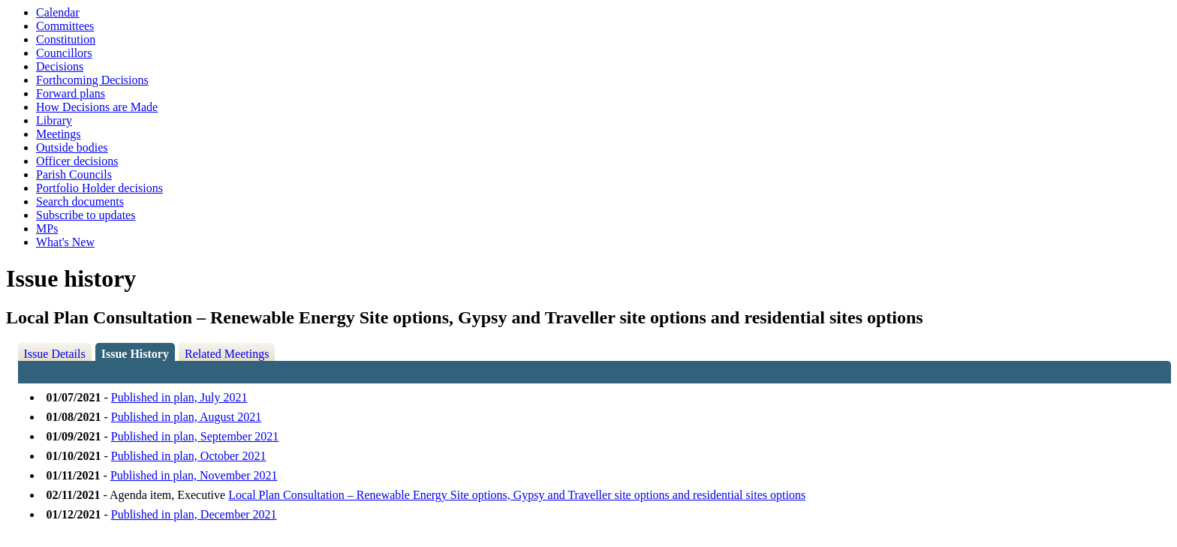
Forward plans (70, 93)
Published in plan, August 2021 (186, 416)
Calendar (58, 12)
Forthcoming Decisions (92, 80)
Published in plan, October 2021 (188, 455)
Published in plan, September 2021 (195, 436)
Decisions (59, 66)
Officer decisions (77, 161)
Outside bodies (72, 147)
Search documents (80, 201)
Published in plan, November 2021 (194, 475)
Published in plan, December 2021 (194, 514)
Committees (65, 26)
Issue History (135, 353)
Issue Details (55, 353)
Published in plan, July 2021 (179, 397)
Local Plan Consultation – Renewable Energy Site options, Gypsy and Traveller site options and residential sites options (516, 494)
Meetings (58, 134)
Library (54, 120)
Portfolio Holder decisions (99, 188)
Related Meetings (227, 353)
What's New (65, 242)
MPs (47, 228)
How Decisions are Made (97, 107)
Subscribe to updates (85, 215)
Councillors (64, 53)
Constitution (65, 39)
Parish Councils (74, 174)
